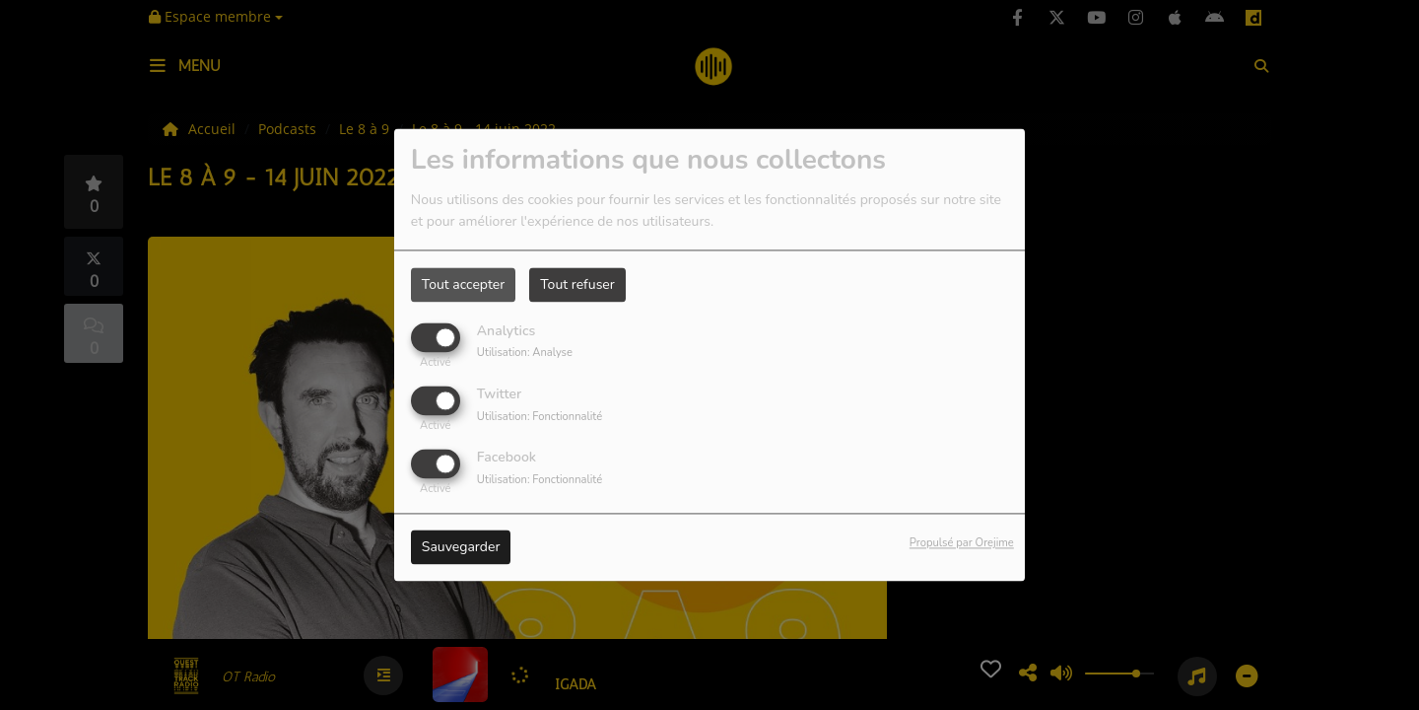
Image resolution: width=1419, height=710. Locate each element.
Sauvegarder (461, 547)
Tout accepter (463, 284)
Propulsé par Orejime (962, 543)
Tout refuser (577, 284)
